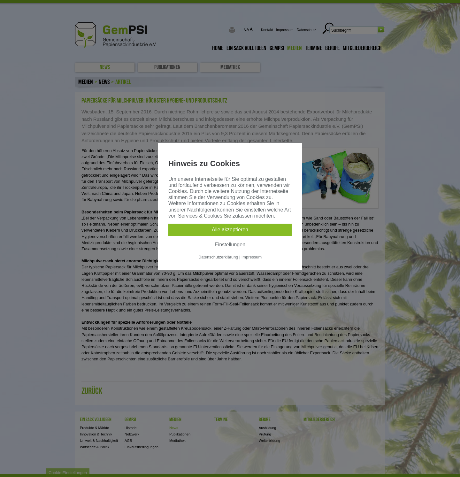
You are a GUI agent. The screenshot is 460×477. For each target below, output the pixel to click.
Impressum (251, 257)
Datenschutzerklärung (218, 257)
